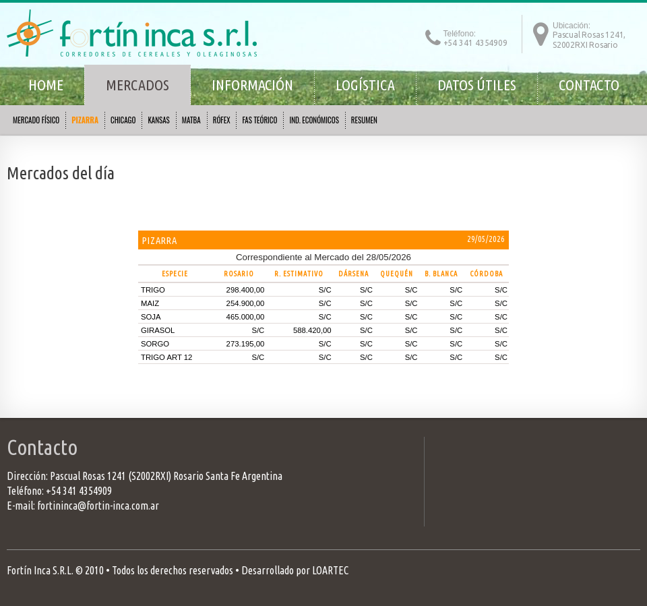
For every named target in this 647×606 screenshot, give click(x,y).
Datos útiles (476, 84)
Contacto (589, 84)
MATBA (191, 120)
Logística (365, 84)
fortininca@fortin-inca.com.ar (98, 505)
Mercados (137, 84)
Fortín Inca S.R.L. (40, 570)
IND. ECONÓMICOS (313, 120)
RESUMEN (364, 120)
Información (252, 84)
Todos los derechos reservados (172, 570)
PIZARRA (84, 120)
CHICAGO (123, 120)
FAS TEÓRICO (259, 120)
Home (45, 84)
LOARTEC (330, 570)
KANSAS (158, 120)
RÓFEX (221, 120)
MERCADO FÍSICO (36, 120)
